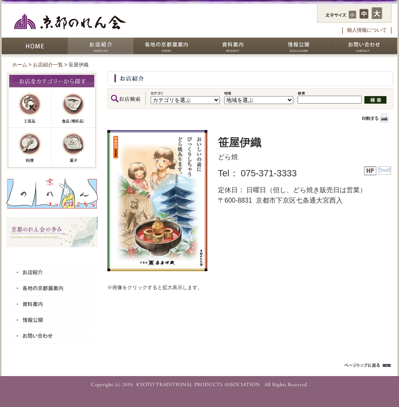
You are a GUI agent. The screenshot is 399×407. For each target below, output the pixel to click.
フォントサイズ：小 (352, 14)
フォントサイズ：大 (377, 13)
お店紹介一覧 (48, 65)
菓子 (73, 147)
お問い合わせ (364, 46)
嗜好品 (73, 108)
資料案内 (232, 46)
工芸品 (30, 108)
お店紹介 (101, 46)
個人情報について (367, 30)
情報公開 (298, 46)
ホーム (19, 65)
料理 (30, 147)
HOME (35, 46)
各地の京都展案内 (167, 46)
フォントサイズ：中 (364, 13)
